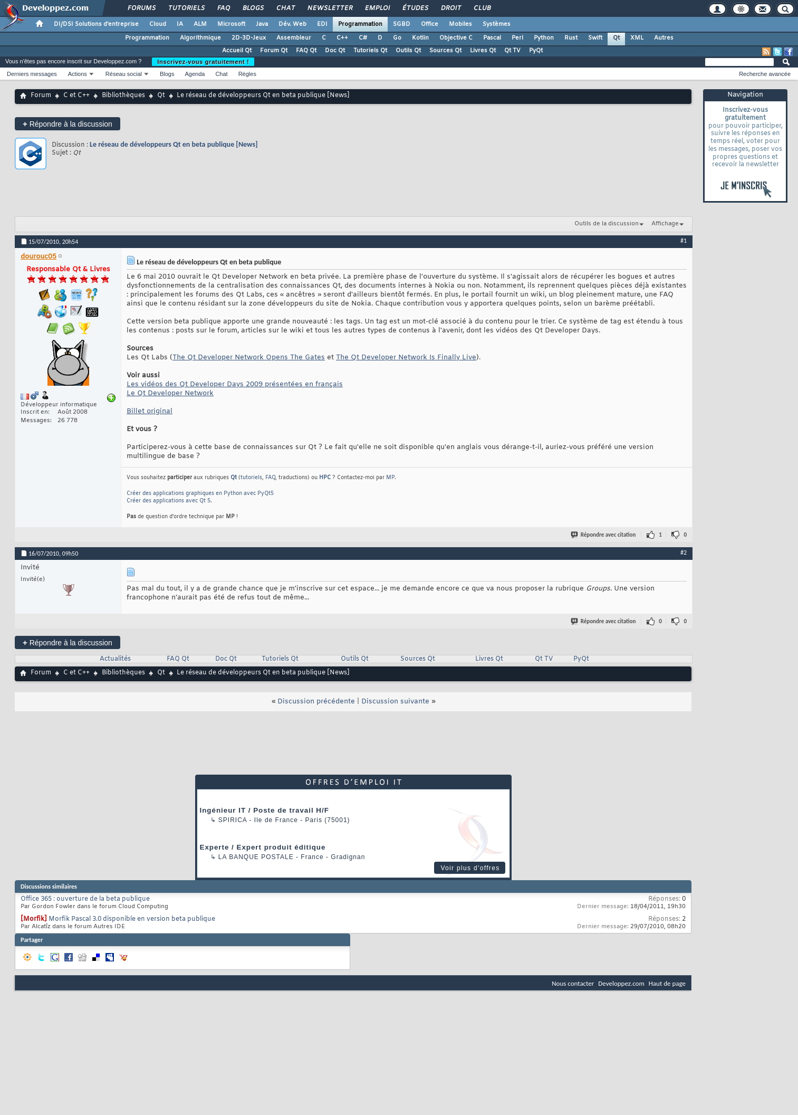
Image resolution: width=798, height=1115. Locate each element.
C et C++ (76, 95)
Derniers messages (32, 74)
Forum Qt (273, 50)
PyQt (536, 50)
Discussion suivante (395, 701)
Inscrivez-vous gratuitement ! (203, 62)
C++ (342, 38)
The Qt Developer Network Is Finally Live (406, 357)
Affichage (665, 223)
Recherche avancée (765, 74)
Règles (247, 74)
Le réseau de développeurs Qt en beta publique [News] (174, 144)
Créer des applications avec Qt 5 (168, 501)
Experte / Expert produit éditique (263, 847)
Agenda (195, 74)
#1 (683, 240)
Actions (77, 74)
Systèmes (497, 24)
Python (544, 38)
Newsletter (329, 8)
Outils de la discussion (606, 223)
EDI (322, 24)
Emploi (376, 8)
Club (481, 8)
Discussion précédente (316, 701)
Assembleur (293, 38)
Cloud (157, 24)
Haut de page (667, 983)
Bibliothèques (123, 95)
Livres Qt (483, 50)
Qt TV (512, 50)
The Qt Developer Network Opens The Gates (248, 357)
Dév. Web (292, 24)
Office (429, 24)
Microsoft (231, 24)
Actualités (115, 659)
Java (262, 24)
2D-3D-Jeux (249, 38)
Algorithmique (200, 38)
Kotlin (420, 38)
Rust (571, 38)
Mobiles (460, 24)
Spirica (232, 820)
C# (363, 38)
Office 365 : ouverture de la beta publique (85, 899)
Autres (664, 38)
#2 (683, 552)
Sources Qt (445, 50)
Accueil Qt (237, 50)
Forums (141, 8)
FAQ (223, 8)
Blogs (252, 8)
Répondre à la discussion (67, 123)
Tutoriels (186, 8)
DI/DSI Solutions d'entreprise (96, 24)
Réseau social (123, 74)
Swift (595, 38)
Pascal (492, 38)
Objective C (456, 38)
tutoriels (251, 477)
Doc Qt (335, 50)
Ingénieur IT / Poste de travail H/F (264, 810)
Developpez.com (621, 983)
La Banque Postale (256, 857)
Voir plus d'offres (469, 868)
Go (397, 38)
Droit (450, 8)
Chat (285, 8)
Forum (41, 95)
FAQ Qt (306, 50)
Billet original (149, 411)
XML (636, 38)
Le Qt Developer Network (170, 393)
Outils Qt (408, 50)
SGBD (401, 24)
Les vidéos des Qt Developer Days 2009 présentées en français (235, 384)
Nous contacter (573, 983)
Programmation (360, 24)
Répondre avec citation (604, 534)
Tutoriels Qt (370, 50)
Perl (517, 38)
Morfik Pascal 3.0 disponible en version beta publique (132, 919)
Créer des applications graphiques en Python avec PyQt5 (200, 493)
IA (180, 24)
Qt (616, 38)
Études (415, 8)
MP (390, 477)
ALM (200, 24)
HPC (325, 477)
